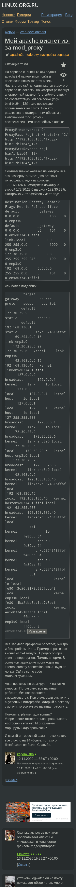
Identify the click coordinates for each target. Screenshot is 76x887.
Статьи (7, 21)
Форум (20, 21)
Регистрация (51, 15)
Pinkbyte (23, 854)
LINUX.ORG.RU (20, 5)
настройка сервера (54, 54)
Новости (8, 15)
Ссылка (11, 780)
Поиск (46, 21)
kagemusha (25, 754)
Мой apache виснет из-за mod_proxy (37, 44)
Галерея (24, 15)
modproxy (32, 54)
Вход (69, 15)
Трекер (33, 21)
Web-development (33, 32)
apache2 (16, 54)
